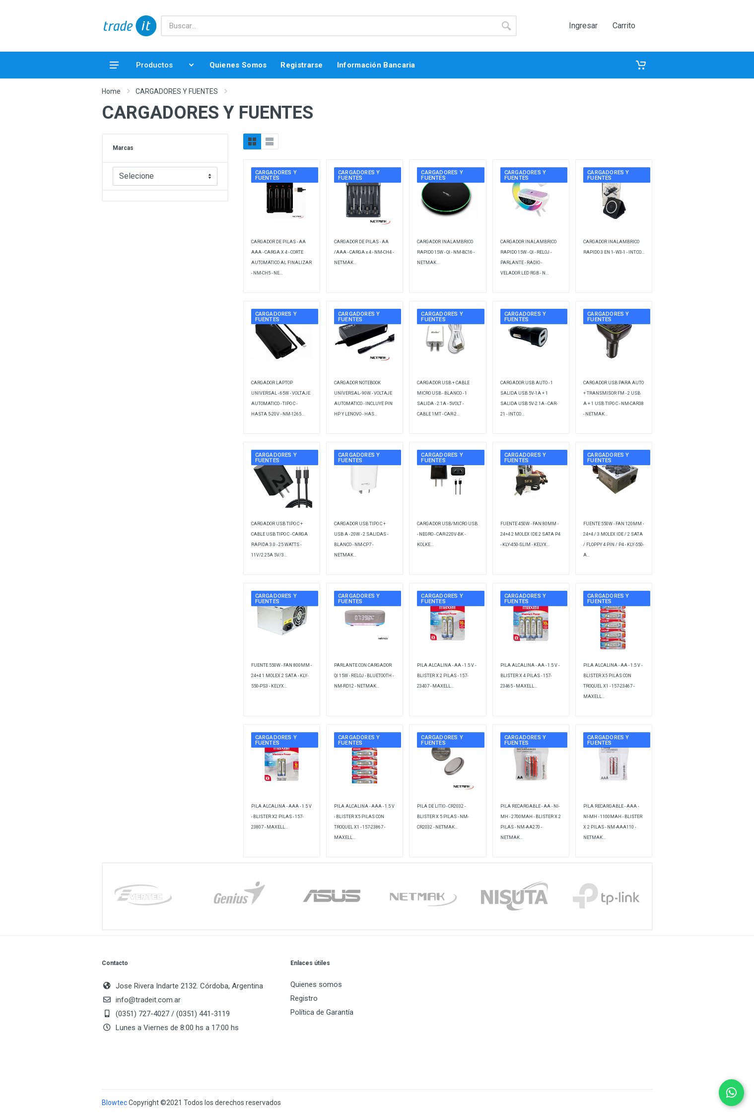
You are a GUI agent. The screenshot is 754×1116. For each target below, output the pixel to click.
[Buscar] (328, 25)
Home (111, 91)
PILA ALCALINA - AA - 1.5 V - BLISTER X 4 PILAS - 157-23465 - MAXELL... (529, 676)
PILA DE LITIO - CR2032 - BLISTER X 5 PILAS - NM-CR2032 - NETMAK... (443, 817)
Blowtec (114, 1103)
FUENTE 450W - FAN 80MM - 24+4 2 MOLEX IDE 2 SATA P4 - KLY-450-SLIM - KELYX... (530, 534)
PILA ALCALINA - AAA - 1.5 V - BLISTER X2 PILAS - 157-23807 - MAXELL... (281, 817)
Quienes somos (316, 984)
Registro (304, 998)
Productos (152, 65)
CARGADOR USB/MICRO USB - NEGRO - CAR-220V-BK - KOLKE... (447, 534)
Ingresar (583, 26)
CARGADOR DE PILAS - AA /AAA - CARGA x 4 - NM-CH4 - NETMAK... (364, 252)
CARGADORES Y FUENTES (177, 91)
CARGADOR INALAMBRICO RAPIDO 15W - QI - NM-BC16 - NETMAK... (446, 252)
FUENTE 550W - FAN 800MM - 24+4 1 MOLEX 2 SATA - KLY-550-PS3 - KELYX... (281, 676)
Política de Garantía (321, 1012)
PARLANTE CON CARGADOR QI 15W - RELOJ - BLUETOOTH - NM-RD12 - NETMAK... (364, 676)
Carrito (624, 26)
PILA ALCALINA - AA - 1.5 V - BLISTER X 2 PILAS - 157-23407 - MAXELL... (446, 676)
